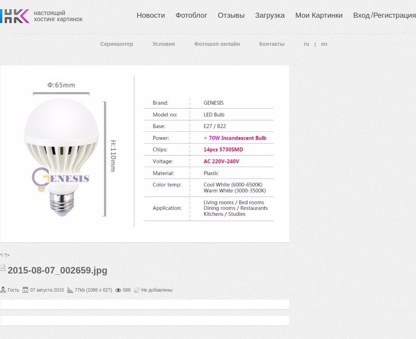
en (324, 44)
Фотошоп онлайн (217, 44)
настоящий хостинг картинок (58, 16)
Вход (361, 15)
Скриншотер (116, 44)
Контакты (272, 44)
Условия (164, 44)
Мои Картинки (319, 15)
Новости (151, 15)
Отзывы (231, 15)
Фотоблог (191, 15)
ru (306, 44)
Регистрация (394, 15)
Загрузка (270, 15)
